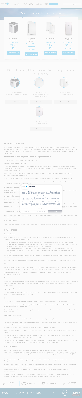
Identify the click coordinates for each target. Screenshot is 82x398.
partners (30, 190)
